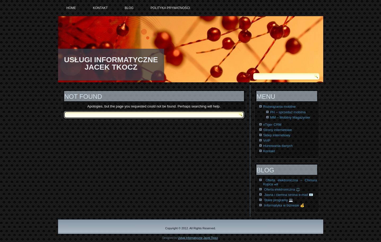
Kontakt (100, 8)
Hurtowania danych (278, 146)
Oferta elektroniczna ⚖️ (282, 189)
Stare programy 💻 (278, 200)
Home (71, 8)
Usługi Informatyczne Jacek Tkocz (198, 237)
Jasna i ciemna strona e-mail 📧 (288, 195)
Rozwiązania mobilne (279, 107)
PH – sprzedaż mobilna (288, 112)
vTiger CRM (272, 125)
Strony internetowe (277, 130)
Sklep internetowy (277, 135)
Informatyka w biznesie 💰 (284, 205)
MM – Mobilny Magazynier (290, 117)
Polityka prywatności (170, 8)
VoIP (266, 140)
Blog (129, 8)
